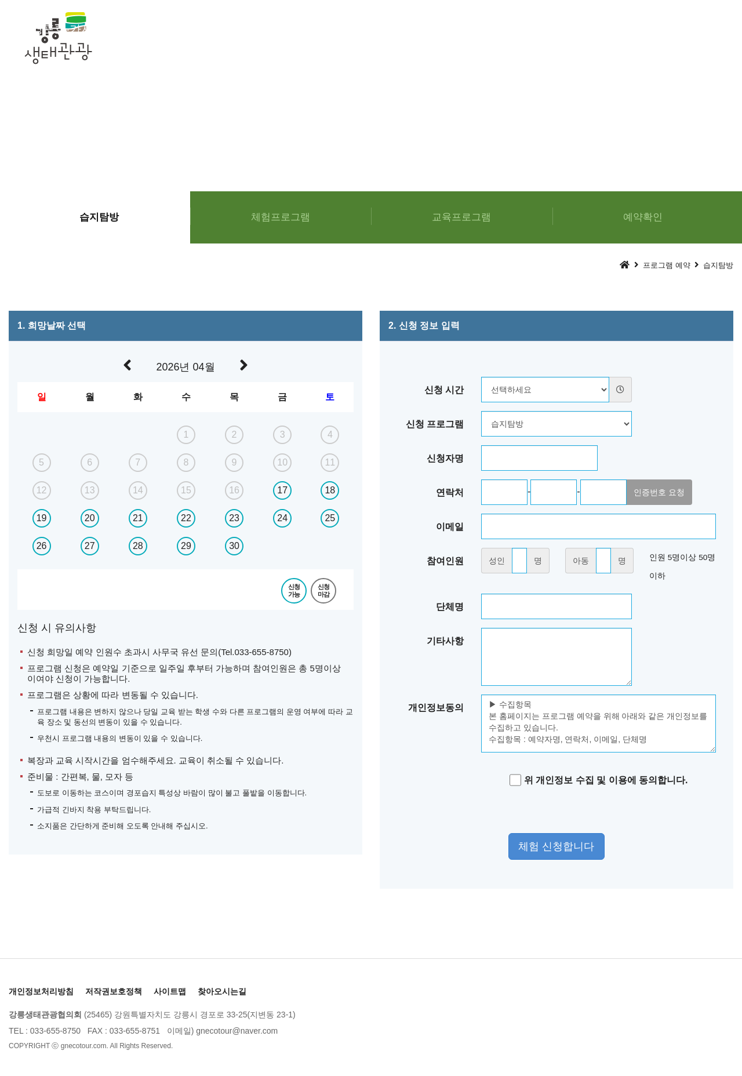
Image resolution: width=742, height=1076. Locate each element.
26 (42, 546)
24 (282, 518)
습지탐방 (99, 217)
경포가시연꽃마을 (571, 29)
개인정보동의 (436, 708)
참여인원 (445, 561)
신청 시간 (444, 390)
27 (90, 546)
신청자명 (445, 458)
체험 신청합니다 (556, 846)
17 (282, 490)
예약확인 (643, 217)
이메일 (450, 527)
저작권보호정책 (113, 991)
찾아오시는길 (222, 991)
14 (138, 490)
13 (90, 490)
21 (138, 518)
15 (186, 490)
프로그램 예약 (442, 29)
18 (330, 490)
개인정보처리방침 (41, 991)
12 (42, 490)
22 (186, 518)
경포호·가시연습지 (79, 29)
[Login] (185, 1046)
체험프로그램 (208, 29)
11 (330, 462)
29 (186, 546)
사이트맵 (170, 991)
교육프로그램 (324, 29)
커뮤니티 (687, 29)
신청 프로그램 (435, 424)
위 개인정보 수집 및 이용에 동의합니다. (599, 780)
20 (90, 518)
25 (330, 518)
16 (234, 490)
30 (234, 546)
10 (282, 462)
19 (42, 518)
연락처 (450, 492)
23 (234, 518)
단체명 (450, 607)
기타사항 (445, 641)
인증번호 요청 (659, 492)
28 (138, 546)
